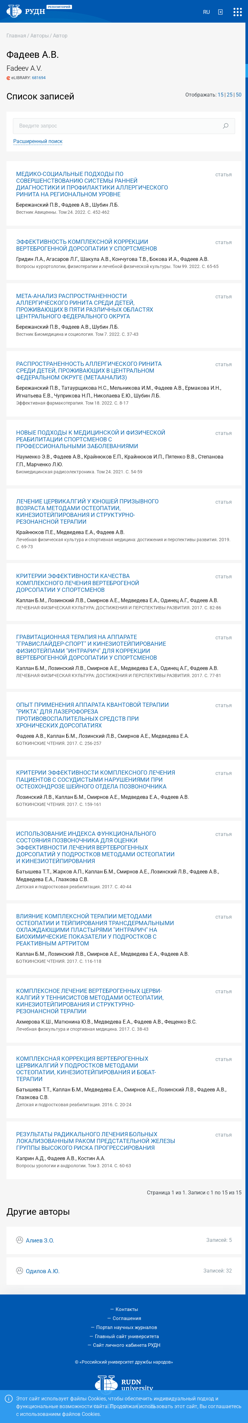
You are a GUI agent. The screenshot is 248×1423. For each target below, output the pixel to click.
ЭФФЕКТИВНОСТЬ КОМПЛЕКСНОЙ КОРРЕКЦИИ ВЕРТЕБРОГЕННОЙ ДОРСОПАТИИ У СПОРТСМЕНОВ (86, 245)
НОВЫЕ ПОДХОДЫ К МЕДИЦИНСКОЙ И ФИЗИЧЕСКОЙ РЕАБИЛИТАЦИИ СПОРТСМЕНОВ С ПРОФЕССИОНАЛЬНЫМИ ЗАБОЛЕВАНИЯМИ (90, 439)
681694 (39, 77)
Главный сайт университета (127, 1336)
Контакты (127, 1309)
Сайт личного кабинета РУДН (126, 1345)
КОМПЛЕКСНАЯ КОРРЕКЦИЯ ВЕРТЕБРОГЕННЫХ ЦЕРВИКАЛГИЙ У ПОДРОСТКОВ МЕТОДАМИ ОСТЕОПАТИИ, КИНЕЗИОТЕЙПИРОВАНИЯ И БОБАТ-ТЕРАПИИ (86, 1069)
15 (220, 95)
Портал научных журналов (126, 1327)
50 (239, 95)
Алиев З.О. (40, 1240)
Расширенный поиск (38, 141)
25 (229, 95)
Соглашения (127, 1318)
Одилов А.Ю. (43, 1271)
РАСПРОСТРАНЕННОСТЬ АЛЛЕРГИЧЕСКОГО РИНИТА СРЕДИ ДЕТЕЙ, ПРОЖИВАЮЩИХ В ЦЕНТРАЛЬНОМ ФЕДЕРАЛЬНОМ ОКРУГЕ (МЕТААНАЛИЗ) (89, 371)
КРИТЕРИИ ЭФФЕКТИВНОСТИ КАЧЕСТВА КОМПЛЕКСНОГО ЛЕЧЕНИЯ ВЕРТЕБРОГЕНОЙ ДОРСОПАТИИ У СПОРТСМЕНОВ (77, 583)
